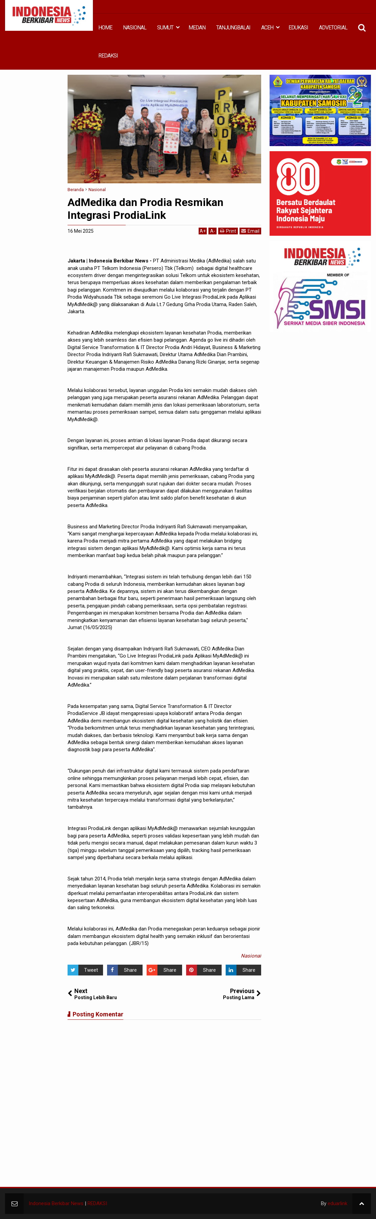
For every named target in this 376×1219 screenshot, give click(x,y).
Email (250, 231)
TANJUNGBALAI (233, 27)
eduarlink (337, 1203)
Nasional (251, 956)
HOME (105, 27)
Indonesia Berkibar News (56, 1203)
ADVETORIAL (333, 27)
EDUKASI (298, 27)
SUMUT (165, 27)
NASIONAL (134, 27)
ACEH (267, 27)
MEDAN (197, 27)
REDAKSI (108, 55)
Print (228, 231)
